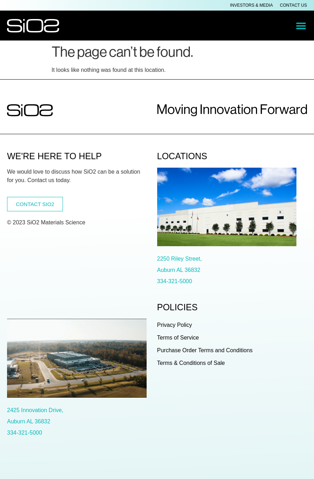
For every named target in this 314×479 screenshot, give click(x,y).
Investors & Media (251, 5)
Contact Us (293, 5)
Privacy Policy (174, 325)
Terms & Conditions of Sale (191, 363)
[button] (301, 25)
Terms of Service (178, 338)
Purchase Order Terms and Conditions (205, 350)
